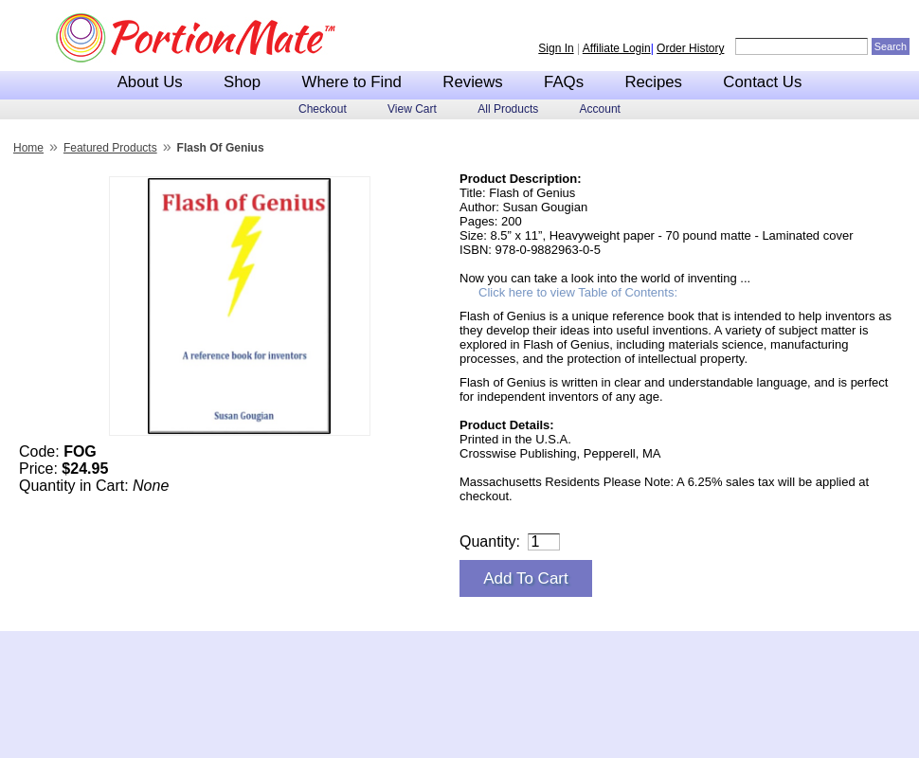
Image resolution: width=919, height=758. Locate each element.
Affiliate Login (617, 48)
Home (28, 147)
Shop (242, 82)
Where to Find (352, 82)
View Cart (412, 109)
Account (600, 109)
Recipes (653, 82)
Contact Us (762, 82)
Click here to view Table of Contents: (577, 292)
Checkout (322, 109)
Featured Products (110, 147)
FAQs (564, 82)
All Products (508, 109)
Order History (690, 48)
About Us (150, 82)
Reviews (472, 82)
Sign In (555, 48)
